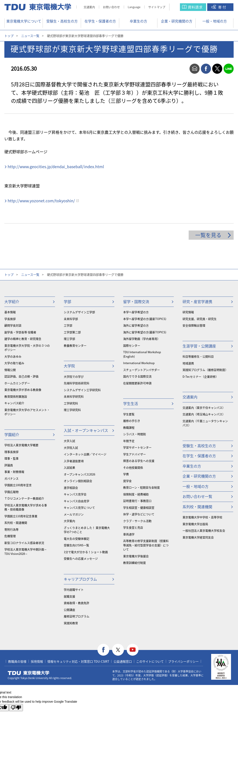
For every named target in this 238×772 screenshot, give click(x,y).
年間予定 (129, 441)
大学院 (69, 366)
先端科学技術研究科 (76, 383)
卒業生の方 (138, 21)
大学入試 (69, 441)
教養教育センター (75, 345)
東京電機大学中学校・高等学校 (202, 517)
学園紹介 (11, 434)
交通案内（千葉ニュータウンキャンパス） (205, 423)
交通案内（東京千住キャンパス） (204, 407)
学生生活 (130, 403)
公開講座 (69, 610)
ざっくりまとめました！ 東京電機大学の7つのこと (87, 530)
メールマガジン (74, 514)
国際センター (131, 345)
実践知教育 (71, 623)
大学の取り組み (14, 363)
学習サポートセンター (137, 447)
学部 (67, 301)
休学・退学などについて (138, 514)
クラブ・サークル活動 (137, 521)
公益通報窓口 (123, 661)
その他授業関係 (133, 467)
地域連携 (188, 363)
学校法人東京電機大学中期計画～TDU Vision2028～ (25, 551)
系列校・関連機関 (15, 522)
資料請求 (195, 7)
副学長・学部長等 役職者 (20, 332)
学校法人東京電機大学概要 (21, 445)
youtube (133, 650)
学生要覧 (129, 414)
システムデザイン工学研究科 (82, 390)
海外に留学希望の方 (136, 325)
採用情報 (37, 661)
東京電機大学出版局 (195, 524)
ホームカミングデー (17, 383)
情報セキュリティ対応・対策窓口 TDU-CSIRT (78, 661)
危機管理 (10, 536)
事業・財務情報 (14, 472)
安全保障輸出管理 (194, 325)
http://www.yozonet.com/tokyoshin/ (41, 201)
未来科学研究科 (74, 396)
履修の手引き (131, 421)
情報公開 (10, 370)
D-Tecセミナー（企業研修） (200, 376)
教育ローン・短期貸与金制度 (141, 487)
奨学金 (127, 481)
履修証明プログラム (76, 616)
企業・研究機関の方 (176, 21)
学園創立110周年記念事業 (20, 516)
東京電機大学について (23, 21)
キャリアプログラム (80, 579)
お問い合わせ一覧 (197, 496)
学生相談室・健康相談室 (138, 507)
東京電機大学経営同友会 (198, 537)
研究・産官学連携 (197, 301)
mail (195, 69)
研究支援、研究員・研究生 (200, 319)
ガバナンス (11, 478)
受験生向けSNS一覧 (76, 545)
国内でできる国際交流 (137, 376)
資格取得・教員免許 (76, 603)
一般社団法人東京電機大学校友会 (204, 530)
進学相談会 (71, 488)
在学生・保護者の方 (100, 21)
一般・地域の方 (214, 21)
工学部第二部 (72, 332)
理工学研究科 (72, 410)
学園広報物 (11, 492)
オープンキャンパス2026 (79, 474)
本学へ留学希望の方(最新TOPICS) (144, 319)
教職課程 (129, 427)
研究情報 (188, 312)
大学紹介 (11, 301)
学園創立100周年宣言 (18, 485)
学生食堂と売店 (133, 527)
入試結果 (69, 467)
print (183, 69)
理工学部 (69, 339)
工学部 (68, 325)
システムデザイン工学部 (79, 312)
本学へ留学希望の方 (136, 312)
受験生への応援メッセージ (81, 558)
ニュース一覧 (30, 35)
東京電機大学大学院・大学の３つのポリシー (27, 347)
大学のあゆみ (12, 356)
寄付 (222, 7)
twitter (217, 69)
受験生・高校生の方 (62, 21)
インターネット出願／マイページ (85, 454)
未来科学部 (71, 319)
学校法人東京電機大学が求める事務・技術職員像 (25, 507)
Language (134, 7)
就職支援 (69, 596)
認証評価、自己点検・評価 (21, 376)
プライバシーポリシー (183, 661)
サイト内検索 (179, 7)
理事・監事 (11, 458)
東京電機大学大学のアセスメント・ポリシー (27, 412)
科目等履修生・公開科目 (198, 356)
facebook (206, 69)
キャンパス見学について (79, 507)
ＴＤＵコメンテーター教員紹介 (24, 498)
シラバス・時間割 (134, 434)
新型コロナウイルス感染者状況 (24, 543)
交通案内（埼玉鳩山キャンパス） (204, 414)
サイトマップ (156, 7)
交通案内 (89, 7)
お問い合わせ (111, 7)
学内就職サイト (74, 589)
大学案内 (69, 521)
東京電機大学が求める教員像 (22, 390)
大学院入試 (71, 447)
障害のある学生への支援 (138, 461)
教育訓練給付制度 (134, 563)
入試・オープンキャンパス (86, 430)
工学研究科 (71, 403)
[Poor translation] (16, 707)
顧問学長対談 (12, 325)
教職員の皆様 (17, 661)
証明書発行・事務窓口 (137, 501)
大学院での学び (74, 376)
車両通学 (129, 534)
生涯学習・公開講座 (199, 346)
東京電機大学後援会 (136, 556)
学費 (126, 474)
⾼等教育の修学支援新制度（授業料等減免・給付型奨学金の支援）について (146, 545)
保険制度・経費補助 (136, 494)
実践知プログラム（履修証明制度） (205, 370)
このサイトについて (150, 661)
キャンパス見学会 (75, 494)
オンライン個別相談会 (78, 481)
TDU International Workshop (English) (142, 354)
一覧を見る (208, 235)
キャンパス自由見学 (76, 501)
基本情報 (10, 312)
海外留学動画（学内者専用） (141, 339)
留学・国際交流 (136, 301)
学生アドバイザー (134, 454)
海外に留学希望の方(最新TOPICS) (144, 332)
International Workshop (139, 363)
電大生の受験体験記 (76, 538)
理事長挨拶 (11, 452)
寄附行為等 (11, 529)
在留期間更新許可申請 (137, 383)
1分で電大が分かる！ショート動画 (86, 552)
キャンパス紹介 (14, 403)
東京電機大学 (29, 673)
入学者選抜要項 (74, 461)
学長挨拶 (10, 319)
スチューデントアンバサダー (141, 370)
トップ (9, 35)
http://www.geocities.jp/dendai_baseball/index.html (56, 166)
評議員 (8, 465)
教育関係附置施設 (15, 396)
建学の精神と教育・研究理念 (22, 339)
